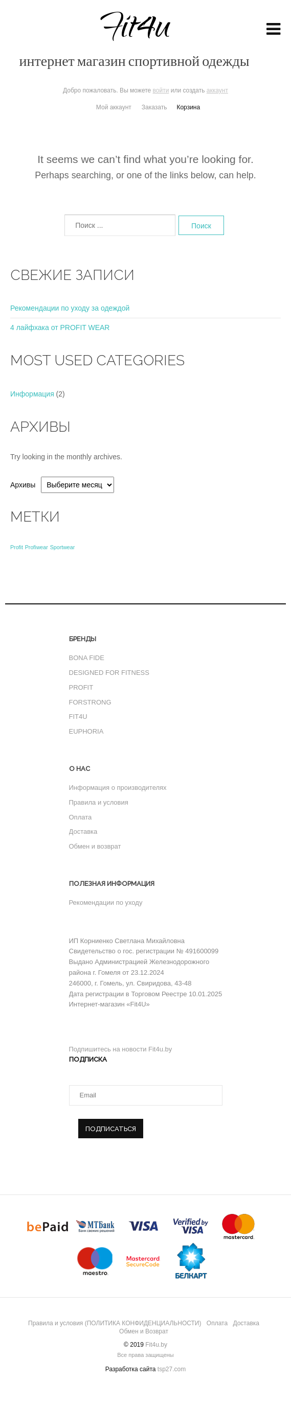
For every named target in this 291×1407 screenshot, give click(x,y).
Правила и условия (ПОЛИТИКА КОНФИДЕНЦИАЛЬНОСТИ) (114, 1323)
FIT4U (78, 716)
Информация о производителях (118, 787)
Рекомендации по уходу (106, 902)
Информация (32, 394)
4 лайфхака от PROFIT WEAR (59, 327)
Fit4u (134, 37)
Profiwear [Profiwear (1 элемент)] (36, 547)
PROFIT (81, 687)
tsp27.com (172, 1369)
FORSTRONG (90, 702)
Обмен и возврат (95, 846)
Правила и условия (98, 802)
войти (161, 90)
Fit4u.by (156, 1344)
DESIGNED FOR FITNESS (109, 672)
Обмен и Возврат (143, 1331)
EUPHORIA (86, 731)
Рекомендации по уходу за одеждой (69, 308)
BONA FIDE (86, 658)
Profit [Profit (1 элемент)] (16, 547)
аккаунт (217, 90)
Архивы (22, 485)
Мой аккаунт (113, 107)
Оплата (80, 817)
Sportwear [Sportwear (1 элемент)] (62, 547)
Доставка (83, 831)
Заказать (154, 107)
